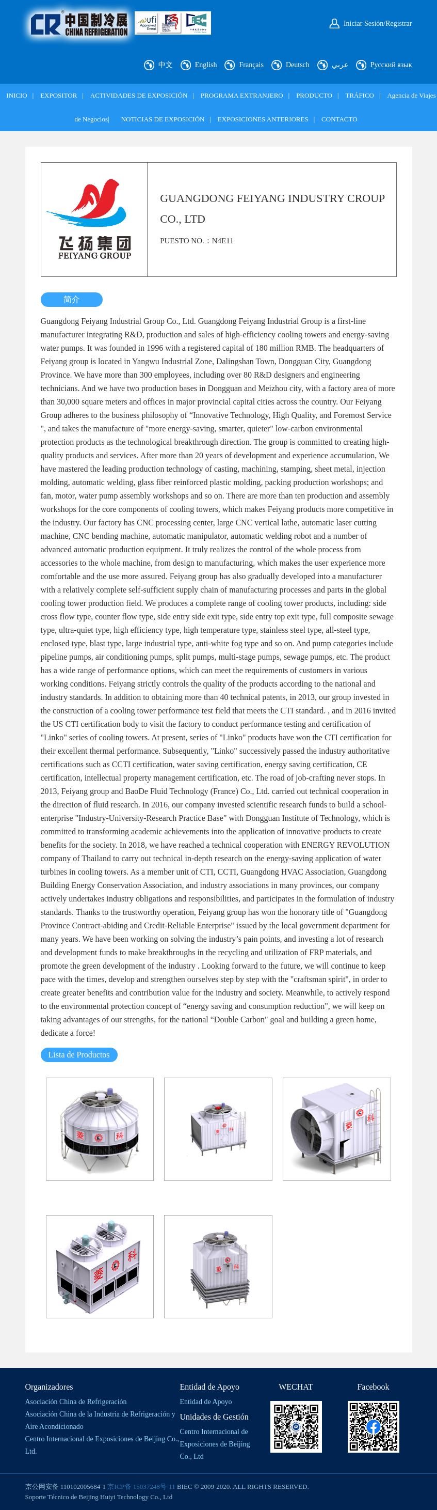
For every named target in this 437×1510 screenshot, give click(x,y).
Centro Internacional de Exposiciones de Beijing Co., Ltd (215, 1444)
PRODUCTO (314, 95)
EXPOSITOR (58, 95)
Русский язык (391, 65)
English (206, 65)
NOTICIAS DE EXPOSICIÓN (163, 119)
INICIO (16, 95)
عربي (340, 65)
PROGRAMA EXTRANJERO (242, 95)
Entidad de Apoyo (206, 1402)
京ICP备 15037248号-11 (141, 1486)
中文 (165, 65)
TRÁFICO (359, 95)
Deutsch (298, 65)
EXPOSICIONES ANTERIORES (263, 119)
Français (251, 65)
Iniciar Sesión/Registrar (378, 23)
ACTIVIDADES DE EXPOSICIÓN (139, 95)
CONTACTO (339, 119)
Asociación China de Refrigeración (76, 1402)
